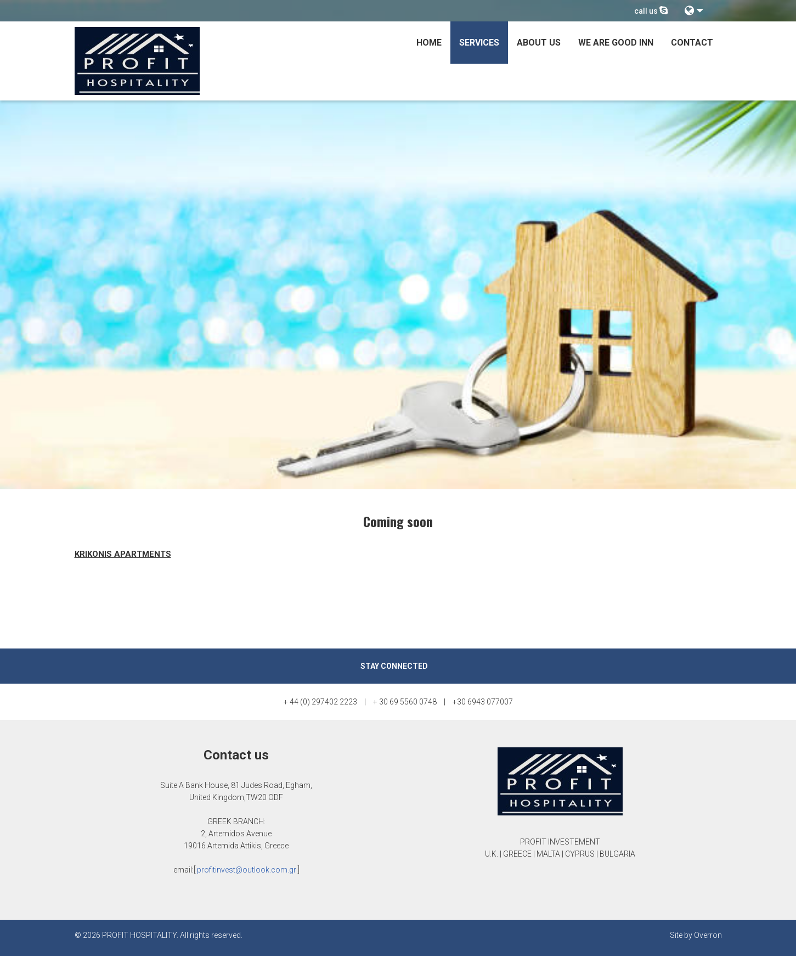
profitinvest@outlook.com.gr (246, 869)
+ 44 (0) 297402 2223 (320, 701)
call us (651, 10)
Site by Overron (696, 935)
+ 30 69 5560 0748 (405, 701)
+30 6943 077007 (483, 701)
